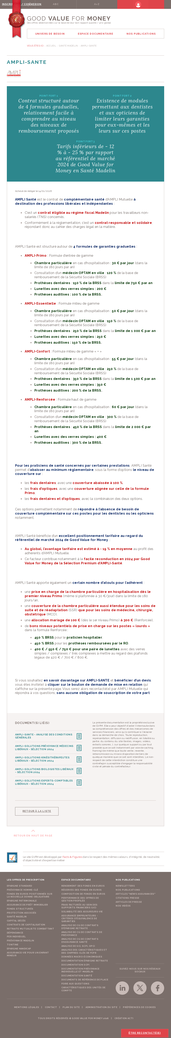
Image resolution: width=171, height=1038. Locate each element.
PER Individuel (16, 935)
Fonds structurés (20, 907)
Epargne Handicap (19, 947)
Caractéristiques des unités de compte (83, 987)
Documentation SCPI (75, 963)
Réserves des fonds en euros (81, 888)
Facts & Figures (72, 855)
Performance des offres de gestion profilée (80, 898)
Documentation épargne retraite (84, 959)
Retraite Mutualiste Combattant (30, 927)
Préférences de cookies (139, 1006)
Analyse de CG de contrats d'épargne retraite (79, 925)
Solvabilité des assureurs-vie (82, 910)
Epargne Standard (19, 885)
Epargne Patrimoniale (22, 899)
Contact (51, 1006)
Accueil (51, 45)
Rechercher (41, 4)
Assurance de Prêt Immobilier (27, 903)
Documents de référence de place (84, 978)
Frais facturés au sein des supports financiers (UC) (79, 905)
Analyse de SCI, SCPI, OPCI (78, 945)
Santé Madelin (68, 45)
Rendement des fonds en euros (83, 885)
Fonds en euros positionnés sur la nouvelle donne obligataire (29, 894)
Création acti (123, 1017)
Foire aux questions (75, 982)
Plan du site (71, 1006)
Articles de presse (129, 900)
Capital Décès (16, 919)
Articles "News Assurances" (135, 892)
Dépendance (15, 931)
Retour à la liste (37, 809)
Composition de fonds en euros (83, 892)
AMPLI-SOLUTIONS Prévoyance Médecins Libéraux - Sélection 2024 (44, 747)
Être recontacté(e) (144, 1033)
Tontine (12, 943)
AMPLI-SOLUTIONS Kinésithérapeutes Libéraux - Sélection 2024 (42, 759)
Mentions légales (26, 1006)
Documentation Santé (76, 974)
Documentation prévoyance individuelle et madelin (80, 969)
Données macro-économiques (81, 955)
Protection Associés (21, 911)
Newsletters (125, 885)
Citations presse (127, 896)
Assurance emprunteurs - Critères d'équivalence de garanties (79, 917)
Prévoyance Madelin (20, 939)
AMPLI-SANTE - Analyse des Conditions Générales (43, 736)
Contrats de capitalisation (26, 923)
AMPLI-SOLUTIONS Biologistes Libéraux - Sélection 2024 (44, 770)
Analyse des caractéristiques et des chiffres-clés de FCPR (84, 950)
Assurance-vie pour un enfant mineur (28, 953)
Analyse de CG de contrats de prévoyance (81, 932)
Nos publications (128, 888)
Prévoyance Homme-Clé (22, 888)
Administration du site (101, 1006)
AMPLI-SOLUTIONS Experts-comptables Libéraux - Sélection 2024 (44, 781)
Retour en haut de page (33, 834)
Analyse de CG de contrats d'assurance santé (79, 939)
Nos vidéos (123, 905)
